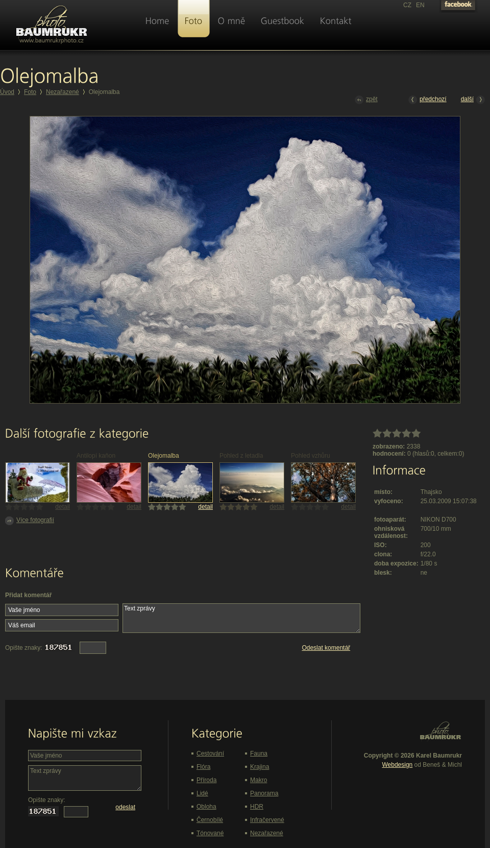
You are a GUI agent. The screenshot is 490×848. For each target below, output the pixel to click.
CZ (407, 5)
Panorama (264, 793)
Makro (258, 780)
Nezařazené (62, 92)
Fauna (258, 753)
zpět (366, 100)
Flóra (203, 766)
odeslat (125, 807)
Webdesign (397, 764)
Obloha (206, 806)
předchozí (427, 100)
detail (62, 506)
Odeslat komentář (326, 647)
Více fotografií (29, 520)
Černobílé (210, 819)
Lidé (202, 793)
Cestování (210, 753)
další (473, 100)
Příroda (206, 780)
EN (420, 5)
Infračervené (267, 819)
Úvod (7, 92)
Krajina (259, 766)
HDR (256, 806)
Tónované (210, 833)
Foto (30, 92)
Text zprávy (241, 618)
